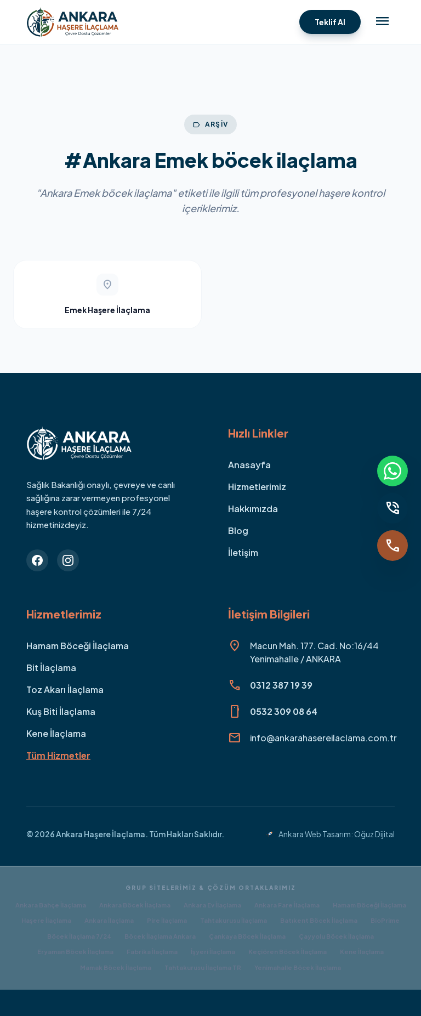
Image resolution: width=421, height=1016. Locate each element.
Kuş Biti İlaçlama (60, 711)
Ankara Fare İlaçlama (287, 905)
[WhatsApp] (392, 471)
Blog (238, 530)
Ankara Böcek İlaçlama (134, 905)
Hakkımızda (253, 508)
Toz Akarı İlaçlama (65, 689)
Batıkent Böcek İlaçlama (318, 920)
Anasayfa (249, 464)
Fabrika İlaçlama (152, 951)
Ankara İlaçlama (109, 920)
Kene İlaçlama (56, 733)
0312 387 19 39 (281, 685)
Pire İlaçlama (167, 920)
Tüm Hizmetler (58, 755)
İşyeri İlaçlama (213, 951)
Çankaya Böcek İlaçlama (247, 936)
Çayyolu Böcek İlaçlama (336, 936)
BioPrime (385, 920)
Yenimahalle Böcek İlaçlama (297, 967)
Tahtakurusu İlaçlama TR (202, 967)
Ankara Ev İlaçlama (212, 905)
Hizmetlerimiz (257, 486)
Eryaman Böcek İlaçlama (75, 951)
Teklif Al (330, 22)
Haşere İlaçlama (46, 920)
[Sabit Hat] (392, 508)
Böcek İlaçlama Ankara (160, 936)
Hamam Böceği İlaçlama (77, 645)
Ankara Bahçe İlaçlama (50, 905)
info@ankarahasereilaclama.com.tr (323, 737)
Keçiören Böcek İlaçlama (287, 951)
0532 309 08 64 (283, 711)
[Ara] (392, 545)
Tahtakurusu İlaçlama (233, 920)
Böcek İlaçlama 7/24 (79, 936)
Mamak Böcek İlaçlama (115, 967)
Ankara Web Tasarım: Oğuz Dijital (330, 834)
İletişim (243, 552)
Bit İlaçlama (51, 667)
